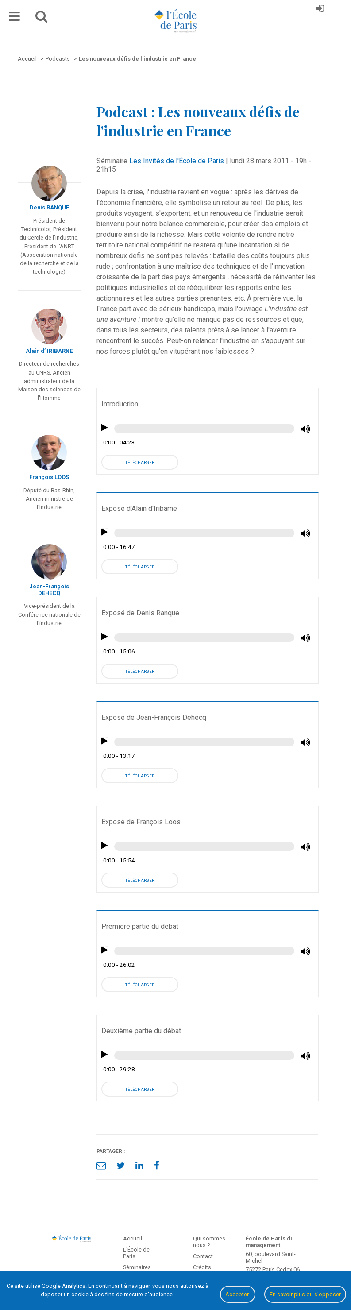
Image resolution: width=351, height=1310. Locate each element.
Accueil (132, 1238)
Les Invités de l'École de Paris (176, 161)
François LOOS (49, 477)
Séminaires (137, 1267)
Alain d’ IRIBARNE (49, 351)
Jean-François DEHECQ (49, 589)
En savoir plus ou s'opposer (305, 1294)
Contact (203, 1256)
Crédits (202, 1267)
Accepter (237, 1294)
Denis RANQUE (49, 207)
